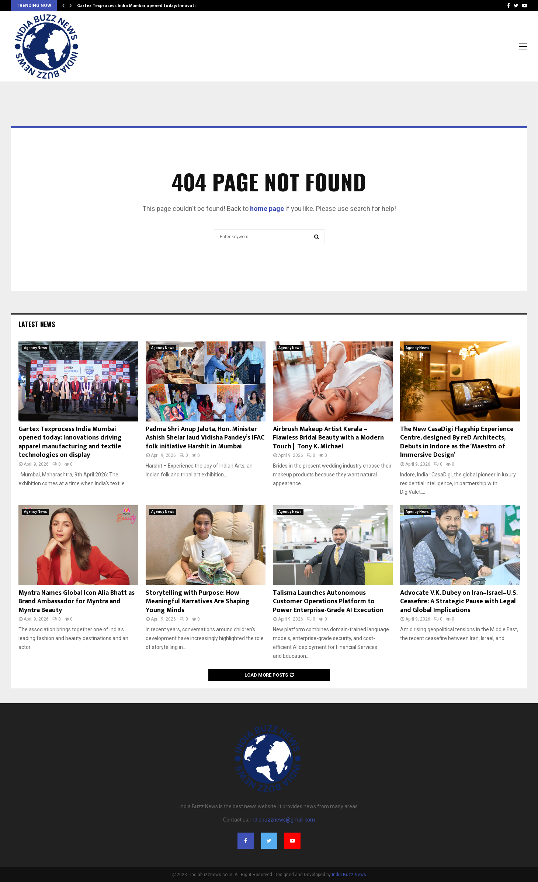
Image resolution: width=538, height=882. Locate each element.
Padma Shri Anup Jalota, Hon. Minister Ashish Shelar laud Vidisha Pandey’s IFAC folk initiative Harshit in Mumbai (205, 438)
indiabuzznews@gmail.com (282, 820)
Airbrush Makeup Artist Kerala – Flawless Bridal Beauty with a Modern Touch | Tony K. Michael (328, 438)
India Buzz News (349, 874)
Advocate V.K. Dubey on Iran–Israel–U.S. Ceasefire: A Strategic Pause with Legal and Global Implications (458, 601)
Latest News (36, 324)
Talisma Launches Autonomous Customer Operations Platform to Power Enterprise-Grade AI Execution (328, 601)
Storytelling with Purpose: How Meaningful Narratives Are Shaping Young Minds (198, 601)
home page (267, 208)
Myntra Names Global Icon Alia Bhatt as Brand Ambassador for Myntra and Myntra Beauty (76, 601)
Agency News (35, 348)
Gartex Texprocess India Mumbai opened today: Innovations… (142, 5)
